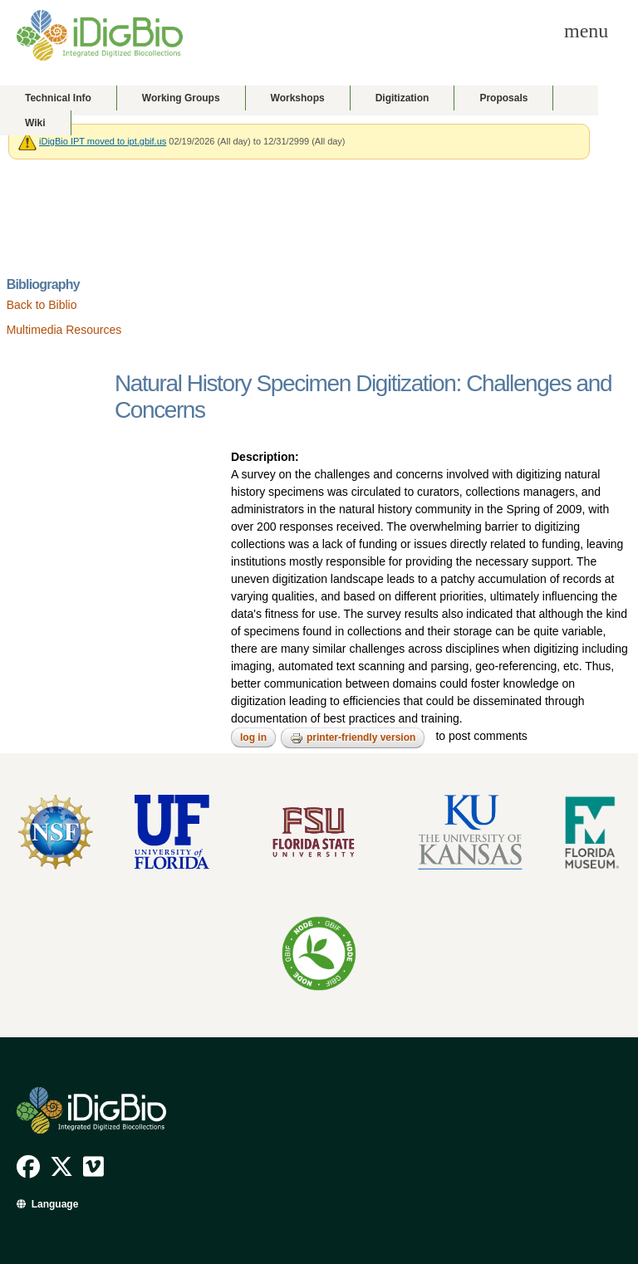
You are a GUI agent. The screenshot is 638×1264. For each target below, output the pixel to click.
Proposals (503, 98)
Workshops (298, 98)
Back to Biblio (42, 304)
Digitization (402, 98)
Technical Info (58, 98)
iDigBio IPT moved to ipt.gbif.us (102, 141)
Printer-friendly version (352, 738)
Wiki (35, 123)
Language (55, 1204)
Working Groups (181, 98)
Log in (253, 737)
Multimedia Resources (64, 329)
